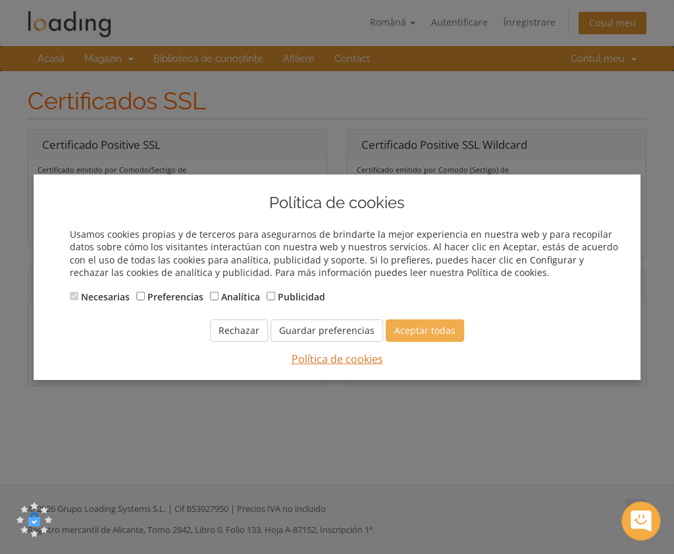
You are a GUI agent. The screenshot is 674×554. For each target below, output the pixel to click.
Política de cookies (337, 359)
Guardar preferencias (327, 330)
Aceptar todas (424, 330)
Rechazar (239, 330)
